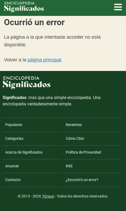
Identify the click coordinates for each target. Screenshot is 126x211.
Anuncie (12, 166)
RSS (69, 166)
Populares (13, 125)
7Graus (48, 196)
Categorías (14, 138)
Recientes (74, 125)
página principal (44, 59)
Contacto (13, 180)
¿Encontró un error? (82, 180)
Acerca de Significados (23, 152)
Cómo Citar (75, 138)
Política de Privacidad (83, 152)
